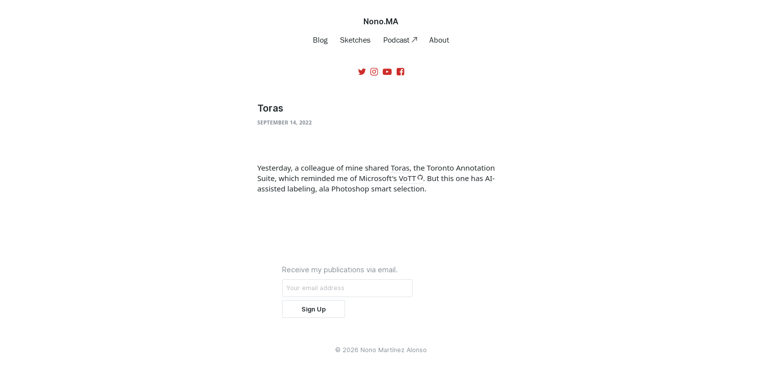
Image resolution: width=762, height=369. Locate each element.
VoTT (407, 178)
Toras (400, 168)
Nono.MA (381, 21)
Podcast (397, 40)
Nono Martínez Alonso (393, 350)
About (439, 40)
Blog (320, 40)
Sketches (355, 40)
